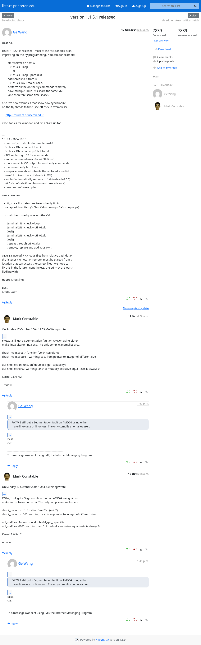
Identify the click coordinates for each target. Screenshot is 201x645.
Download (163, 49)
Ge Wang (20, 32)
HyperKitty (102, 639)
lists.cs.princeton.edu (18, 6)
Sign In (121, 6)
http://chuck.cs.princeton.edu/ (24, 115)
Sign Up (139, 6)
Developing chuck (13, 20)
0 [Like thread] (128, 298)
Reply (7, 302)
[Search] (195, 6)
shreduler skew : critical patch (180, 20)
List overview (161, 40)
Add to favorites (165, 68)
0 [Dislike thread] (135, 298)
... (4, 336)
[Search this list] (171, 6)
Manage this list (98, 6)
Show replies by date (136, 308)
